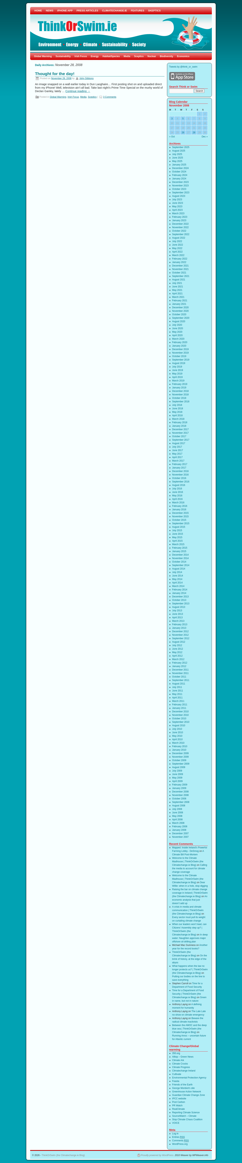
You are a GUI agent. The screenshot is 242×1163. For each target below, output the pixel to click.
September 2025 (180, 147)
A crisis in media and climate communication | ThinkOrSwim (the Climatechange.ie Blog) (188, 910)
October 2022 (179, 231)
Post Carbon (178, 1102)
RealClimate (178, 1109)
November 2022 (180, 227)
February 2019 (179, 384)
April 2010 (177, 739)
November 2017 (180, 433)
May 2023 (177, 206)
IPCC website (179, 1098)
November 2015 (180, 516)
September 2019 (180, 359)
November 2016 (180, 474)
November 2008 (180, 795)
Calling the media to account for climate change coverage (189, 868)
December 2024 (180, 168)
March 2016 (178, 502)
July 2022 (177, 241)
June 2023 (177, 203)
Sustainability (63, 56)
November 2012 (180, 635)
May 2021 (177, 290)
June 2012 (177, 648)
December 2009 (180, 753)
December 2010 (180, 711)
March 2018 (178, 419)
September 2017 (180, 439)
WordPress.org (180, 1144)
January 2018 (179, 426)
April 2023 (177, 210)
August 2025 (178, 150)
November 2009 (180, 756)
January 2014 (179, 593)
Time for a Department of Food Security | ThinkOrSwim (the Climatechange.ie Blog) (188, 994)
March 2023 (178, 213)
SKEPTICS (154, 10)
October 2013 (179, 600)
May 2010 (177, 736)
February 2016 (179, 506)
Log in (175, 1133)
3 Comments (109, 97)
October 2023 (179, 189)
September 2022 (180, 234)
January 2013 (179, 628)
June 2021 (177, 286)
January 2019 (179, 387)
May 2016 (177, 495)
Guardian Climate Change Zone (188, 1095)
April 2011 (177, 697)
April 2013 (177, 617)
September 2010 (180, 722)
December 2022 (180, 224)
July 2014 (177, 572)
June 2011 (177, 690)
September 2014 (180, 565)
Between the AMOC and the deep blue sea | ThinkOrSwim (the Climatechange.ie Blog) (189, 1029)
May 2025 (177, 161)
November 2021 (180, 269)
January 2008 (179, 830)
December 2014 (180, 554)
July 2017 (177, 446)
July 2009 (177, 770)
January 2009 (179, 788)
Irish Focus (81, 56)
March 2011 (178, 701)
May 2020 (177, 332)
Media (127, 56)
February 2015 (179, 547)
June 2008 (177, 812)
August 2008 (178, 805)
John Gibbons (86, 78)
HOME (38, 10)
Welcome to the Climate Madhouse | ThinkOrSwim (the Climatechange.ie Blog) (188, 861)
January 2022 (179, 262)
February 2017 (179, 464)
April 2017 (177, 457)
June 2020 (177, 328)
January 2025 (179, 164)
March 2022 (178, 255)
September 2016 (180, 481)
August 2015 (178, 527)
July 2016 (177, 488)
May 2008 (177, 816)
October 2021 (179, 272)
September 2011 (180, 680)
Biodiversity (166, 56)
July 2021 (177, 283)
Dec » (205, 136)
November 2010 (180, 715)
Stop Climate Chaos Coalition (187, 1119)
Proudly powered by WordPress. (157, 1155)
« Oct (172, 136)
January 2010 (179, 749)
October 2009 (179, 760)
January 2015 (179, 551)
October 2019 (179, 356)
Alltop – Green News (182, 1056)
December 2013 (180, 596)
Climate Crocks (180, 1063)
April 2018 (177, 415)
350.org (176, 1053)
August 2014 (178, 568)
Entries (178, 1137)
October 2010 (179, 718)
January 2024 (179, 178)
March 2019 (178, 380)
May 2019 (177, 373)
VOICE (175, 1123)
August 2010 (178, 725)
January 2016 (179, 509)
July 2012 (177, 645)
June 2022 (177, 244)
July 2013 (177, 610)
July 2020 (177, 325)
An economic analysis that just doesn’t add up (189, 900)
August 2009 (178, 767)
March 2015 (178, 544)
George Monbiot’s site (183, 1088)
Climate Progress (181, 1067)
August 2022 (178, 237)
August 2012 (178, 642)
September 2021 (180, 276)
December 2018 (180, 391)
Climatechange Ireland (183, 1070)
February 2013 (179, 624)
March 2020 (178, 338)
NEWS (49, 10)
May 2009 (177, 777)
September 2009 (180, 763)
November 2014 (180, 558)
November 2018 (180, 394)
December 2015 (180, 513)
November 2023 (180, 185)
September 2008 (180, 802)
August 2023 (178, 196)
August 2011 (178, 683)
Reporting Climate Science (186, 1112)
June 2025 (177, 157)
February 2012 (179, 662)
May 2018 (177, 412)
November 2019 (180, 352)
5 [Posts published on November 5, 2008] (183, 118)
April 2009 (177, 781)
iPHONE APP (65, 10)
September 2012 (180, 638)
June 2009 (177, 774)
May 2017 (177, 453)
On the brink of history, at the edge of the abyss (189, 959)
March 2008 (178, 823)
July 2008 (177, 809)
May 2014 (177, 579)
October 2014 (179, 561)
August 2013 (178, 607)
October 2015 (179, 520)
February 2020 (179, 342)
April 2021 (177, 293)
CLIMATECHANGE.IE (114, 10)
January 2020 (179, 345)
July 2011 (177, 687)
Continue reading (77, 91)
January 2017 (179, 467)
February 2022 (179, 258)
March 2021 (178, 297)
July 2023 (177, 199)
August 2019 (178, 363)
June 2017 (177, 450)
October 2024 (179, 171)
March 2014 (178, 586)
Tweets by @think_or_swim (183, 66)
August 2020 (178, 321)
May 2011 (177, 694)
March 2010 (178, 743)
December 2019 (180, 349)
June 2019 (177, 370)
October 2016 (179, 478)
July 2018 (177, 405)
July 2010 (177, 729)
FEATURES (137, 10)
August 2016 (178, 485)
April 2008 (177, 819)
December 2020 (180, 307)
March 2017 (178, 460)
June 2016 (177, 492)
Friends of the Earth (182, 1084)
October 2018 (179, 398)
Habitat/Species (111, 56)
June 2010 (177, 732)
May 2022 (177, 248)
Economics (183, 56)
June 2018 (177, 408)
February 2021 (179, 300)
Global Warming (43, 56)
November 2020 (180, 311)
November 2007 (180, 837)
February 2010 (179, 746)
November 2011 (180, 673)
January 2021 (179, 304)
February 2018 (179, 422)
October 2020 (179, 314)
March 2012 (178, 659)
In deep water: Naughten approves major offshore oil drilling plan (190, 938)
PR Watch (177, 1105)
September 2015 (180, 523)
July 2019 (177, 366)
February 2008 (179, 826)
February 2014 (179, 589)
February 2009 (179, 784)
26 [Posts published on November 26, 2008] (183, 132)
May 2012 (177, 652)
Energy (95, 56)
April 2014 (177, 582)
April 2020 (177, 335)
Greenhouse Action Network (186, 1091)
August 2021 (178, 279)
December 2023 (180, 182)
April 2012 (177, 655)
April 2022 (177, 251)
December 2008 (180, 791)
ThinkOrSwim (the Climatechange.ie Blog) (63, 1155)
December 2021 (180, 265)
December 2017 (180, 429)
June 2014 (177, 575)
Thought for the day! (54, 73)
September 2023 (180, 192)
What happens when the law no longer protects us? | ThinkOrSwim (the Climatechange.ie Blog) (190, 969)
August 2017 (178, 443)
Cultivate (176, 1074)
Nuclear (151, 56)
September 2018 (180, 401)
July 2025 (177, 154)
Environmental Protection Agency (189, 1077)
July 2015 (177, 530)
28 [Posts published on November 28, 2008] (194, 132)
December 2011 (180, 669)
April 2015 (177, 541)
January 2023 (179, 220)
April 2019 (177, 377)
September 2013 (180, 603)
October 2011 (179, 676)
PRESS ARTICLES (87, 10)
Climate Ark (178, 1060)
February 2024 (179, 175)
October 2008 (179, 798)
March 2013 (178, 621)
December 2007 (180, 833)
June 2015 (177, 534)
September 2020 (180, 318)
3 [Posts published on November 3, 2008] (172, 118)
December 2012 (180, 631)
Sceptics (139, 56)
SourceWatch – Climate (184, 1116)
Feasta (175, 1081)
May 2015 (177, 537)
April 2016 (177, 499)
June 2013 (177, 614)
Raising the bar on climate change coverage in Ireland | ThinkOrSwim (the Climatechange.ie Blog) (190, 893)
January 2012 (179, 666)
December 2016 (180, 471)
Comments (180, 1140)
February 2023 (179, 217)
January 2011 (179, 708)
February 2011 (179, 704)
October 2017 (179, 436)
